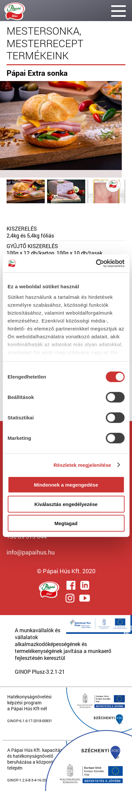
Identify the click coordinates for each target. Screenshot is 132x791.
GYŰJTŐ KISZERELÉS (32, 245)
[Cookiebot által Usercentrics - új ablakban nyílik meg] (95, 263)
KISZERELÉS (22, 228)
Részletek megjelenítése (82, 464)
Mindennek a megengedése (66, 485)
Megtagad (65, 523)
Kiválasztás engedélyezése (66, 504)
